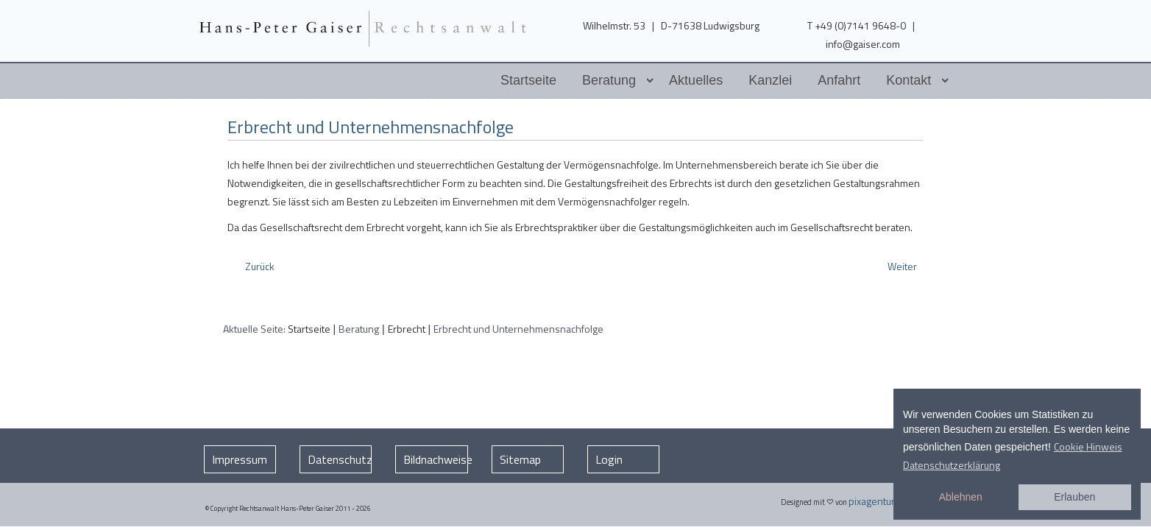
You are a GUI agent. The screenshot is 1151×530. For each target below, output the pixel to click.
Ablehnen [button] (960, 497)
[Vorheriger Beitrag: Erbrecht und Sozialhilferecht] (258, 266)
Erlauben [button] (1074, 497)
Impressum (239, 459)
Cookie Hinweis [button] (1088, 446)
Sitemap (520, 459)
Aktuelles (696, 80)
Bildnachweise (435, 459)
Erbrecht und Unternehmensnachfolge (370, 126)
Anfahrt (839, 80)
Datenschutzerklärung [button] (951, 465)
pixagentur (872, 501)
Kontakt (908, 80)
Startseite (528, 80)
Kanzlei (770, 80)
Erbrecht (406, 328)
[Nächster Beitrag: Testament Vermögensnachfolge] (903, 266)
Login (609, 459)
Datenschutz (340, 459)
